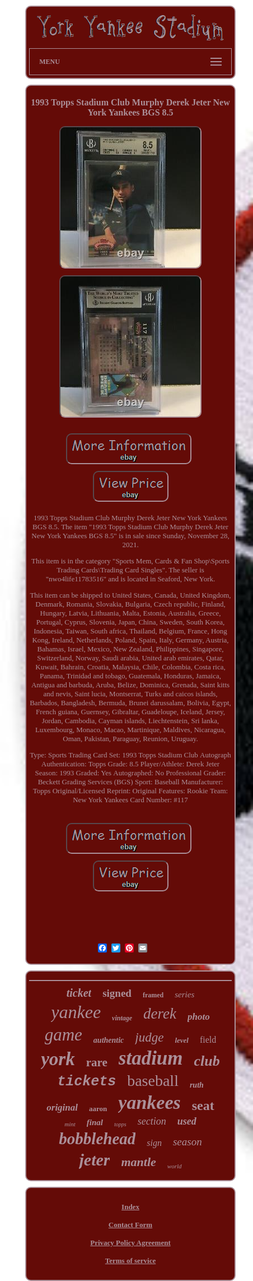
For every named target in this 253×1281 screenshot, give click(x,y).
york (58, 1059)
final (95, 1122)
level (182, 1040)
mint (70, 1124)
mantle (138, 1162)
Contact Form (130, 1224)
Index (130, 1207)
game (63, 1034)
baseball (153, 1080)
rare (96, 1062)
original (62, 1107)
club (207, 1061)
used (186, 1121)
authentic (108, 1040)
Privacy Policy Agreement (130, 1242)
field (208, 1039)
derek (159, 1013)
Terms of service (130, 1260)
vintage (122, 1018)
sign (154, 1143)
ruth (197, 1085)
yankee (76, 1012)
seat (203, 1105)
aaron (98, 1108)
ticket (79, 993)
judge (149, 1037)
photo (199, 1016)
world (174, 1166)
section (152, 1121)
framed (153, 995)
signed (117, 993)
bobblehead (97, 1139)
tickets (86, 1082)
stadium (151, 1058)
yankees (149, 1102)
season (187, 1142)
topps (120, 1124)
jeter (94, 1159)
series (184, 994)
